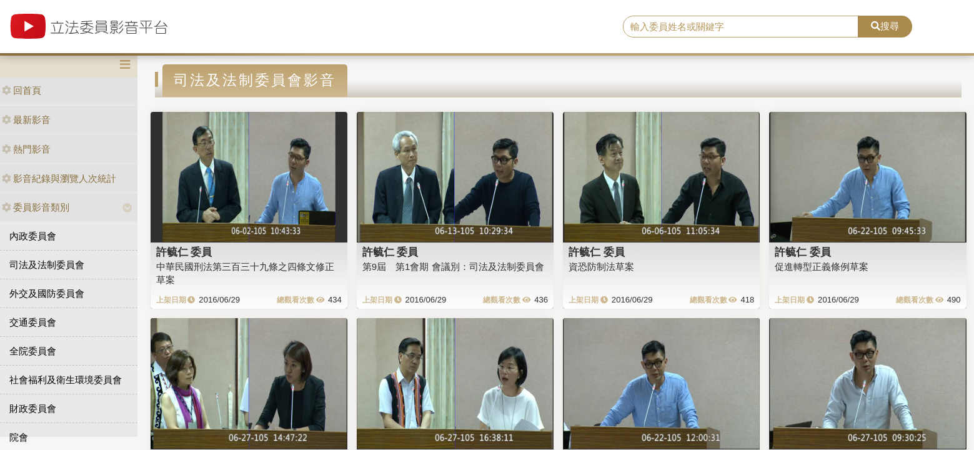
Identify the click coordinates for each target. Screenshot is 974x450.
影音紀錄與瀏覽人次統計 (59, 178)
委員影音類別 (35, 207)
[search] (740, 27)
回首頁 (21, 90)
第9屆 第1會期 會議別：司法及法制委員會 (453, 266)
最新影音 (26, 119)
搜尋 (885, 26)
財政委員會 (32, 408)
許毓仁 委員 (184, 252)
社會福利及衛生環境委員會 (65, 379)
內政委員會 (32, 236)
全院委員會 (32, 351)
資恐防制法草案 (601, 266)
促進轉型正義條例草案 (821, 266)
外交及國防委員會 (46, 293)
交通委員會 (32, 322)
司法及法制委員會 (46, 264)
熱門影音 (26, 149)
